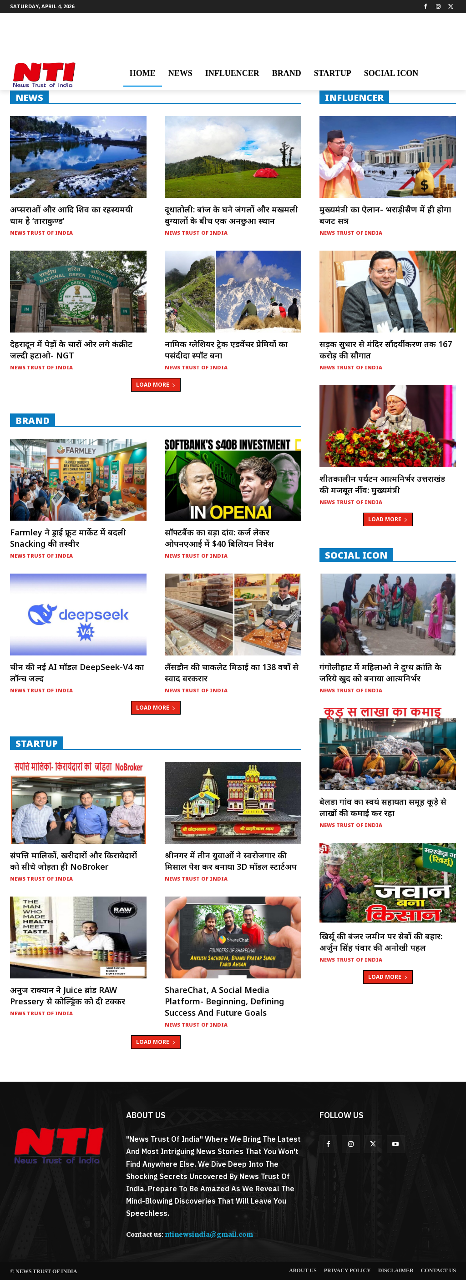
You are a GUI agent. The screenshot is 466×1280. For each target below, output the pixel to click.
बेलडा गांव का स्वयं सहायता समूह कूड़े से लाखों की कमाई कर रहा (382, 807)
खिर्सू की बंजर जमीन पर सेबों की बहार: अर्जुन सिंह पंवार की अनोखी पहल (380, 942)
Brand (32, 420)
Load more (156, 384)
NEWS (29, 97)
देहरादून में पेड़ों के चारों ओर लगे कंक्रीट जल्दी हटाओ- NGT (71, 349)
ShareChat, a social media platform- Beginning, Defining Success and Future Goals (224, 1001)
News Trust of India (41, 232)
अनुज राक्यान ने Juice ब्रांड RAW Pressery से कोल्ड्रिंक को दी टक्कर (67, 995)
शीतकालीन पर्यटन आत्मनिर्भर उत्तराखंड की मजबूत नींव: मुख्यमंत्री (382, 484)
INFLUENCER (354, 97)
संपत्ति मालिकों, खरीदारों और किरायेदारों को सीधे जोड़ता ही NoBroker (73, 861)
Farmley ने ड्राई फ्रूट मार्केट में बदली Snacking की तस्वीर (68, 538)
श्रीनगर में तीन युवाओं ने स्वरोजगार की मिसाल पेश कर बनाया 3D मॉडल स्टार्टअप (231, 861)
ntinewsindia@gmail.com (209, 1234)
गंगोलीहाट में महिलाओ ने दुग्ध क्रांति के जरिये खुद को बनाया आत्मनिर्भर (380, 672)
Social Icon (356, 555)
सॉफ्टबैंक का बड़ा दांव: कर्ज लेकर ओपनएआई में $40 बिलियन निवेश (219, 538)
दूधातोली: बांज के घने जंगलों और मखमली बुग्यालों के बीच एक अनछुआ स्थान (231, 215)
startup (36, 743)
